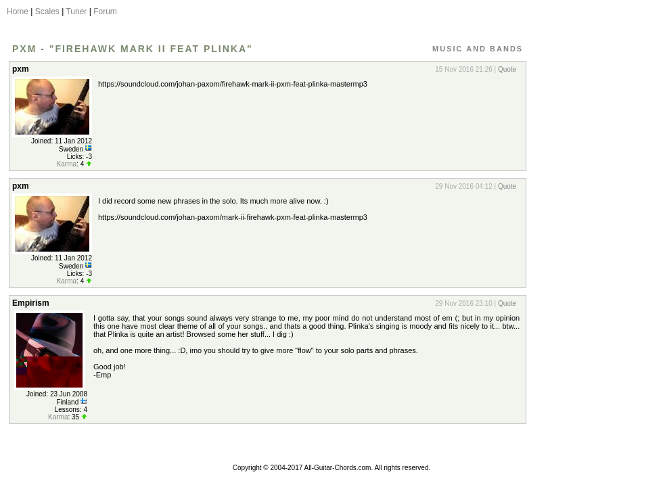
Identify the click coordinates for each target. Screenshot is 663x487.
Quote (507, 69)
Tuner (76, 11)
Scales (47, 11)
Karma (66, 164)
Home (17, 11)
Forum (105, 11)
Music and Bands (477, 49)
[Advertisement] (590, 259)
